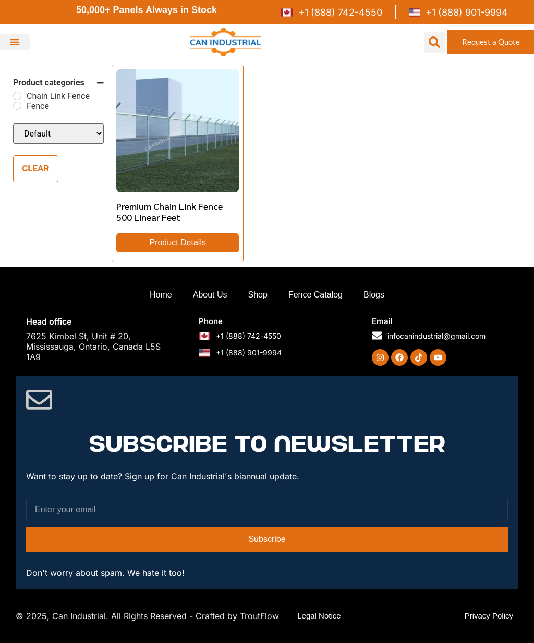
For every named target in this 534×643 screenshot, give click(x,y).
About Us (210, 294)
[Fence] (17, 106)
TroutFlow (259, 616)
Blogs (373, 294)
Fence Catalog (315, 294)
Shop (258, 294)
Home (161, 294)
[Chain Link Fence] (17, 96)
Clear (35, 168)
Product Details (177, 242)
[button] (15, 42)
